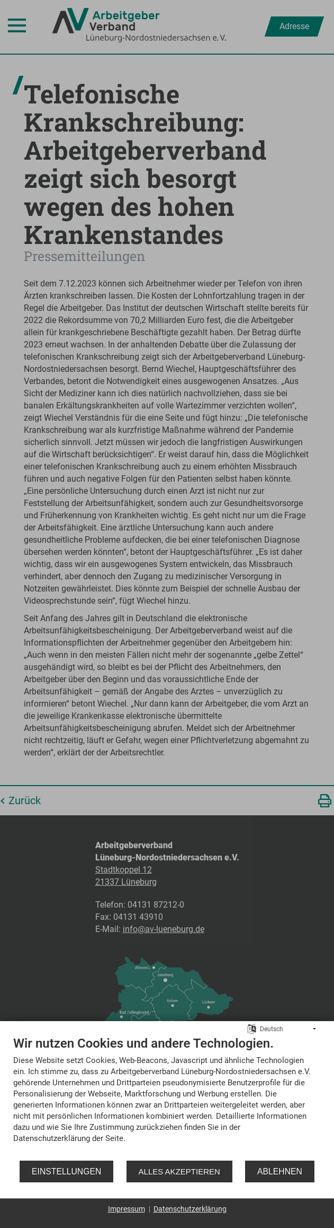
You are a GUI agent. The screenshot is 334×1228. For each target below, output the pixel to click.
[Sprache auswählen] (251, 1028)
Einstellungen (66, 1171)
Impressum (126, 1209)
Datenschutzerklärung (190, 1209)
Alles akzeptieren (179, 1171)
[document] (167, 1097)
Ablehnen (279, 1171)
